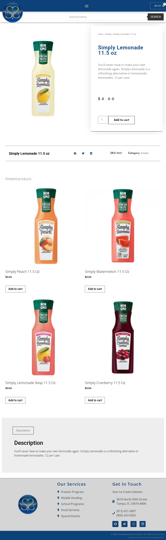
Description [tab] (23, 430)
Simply (108, 34)
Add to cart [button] (15, 289)
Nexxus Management (153, 537)
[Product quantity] (103, 119)
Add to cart (121, 120)
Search (155, 16)
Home (100, 34)
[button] (86, 6)
